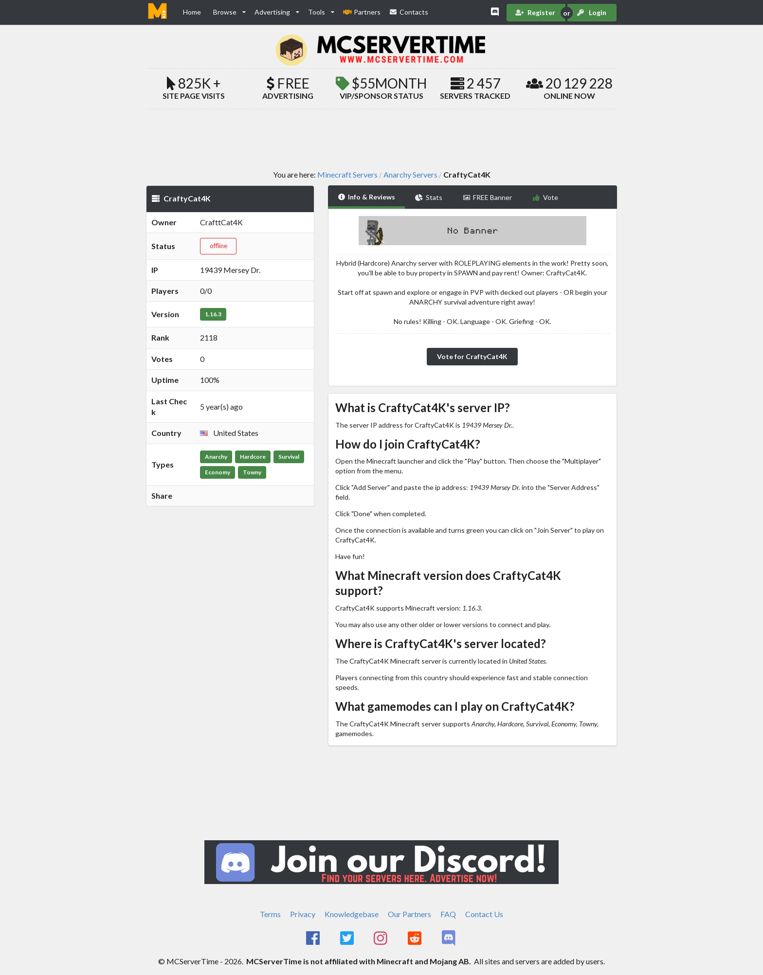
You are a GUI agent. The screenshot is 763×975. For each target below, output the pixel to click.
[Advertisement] (381, 139)
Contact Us (484, 914)
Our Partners (409, 914)
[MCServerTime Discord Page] (449, 938)
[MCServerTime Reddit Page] (415, 938)
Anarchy (216, 456)
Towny (252, 472)
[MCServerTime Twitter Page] (348, 938)
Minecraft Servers (347, 175)
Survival (288, 456)
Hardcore (253, 456)
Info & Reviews (367, 197)
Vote (545, 197)
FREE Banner (487, 197)
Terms (270, 914)
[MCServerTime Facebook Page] (314, 938)
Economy (217, 472)
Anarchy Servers (410, 175)
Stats (428, 197)
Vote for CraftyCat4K (472, 356)
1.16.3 (213, 314)
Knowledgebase (352, 914)
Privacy (302, 914)
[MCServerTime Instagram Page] (382, 938)
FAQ (448, 914)
